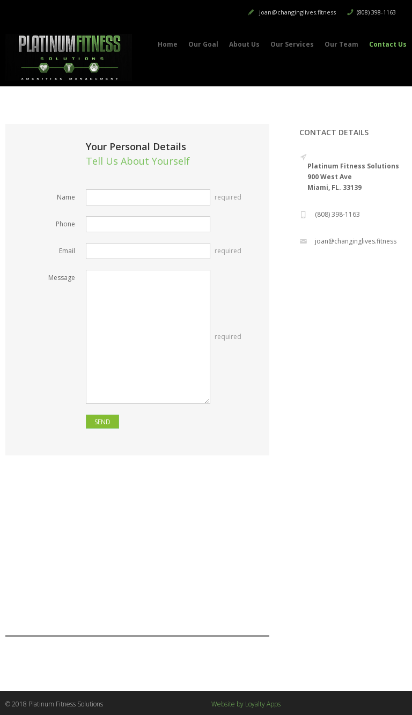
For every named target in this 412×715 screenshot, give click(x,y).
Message (61, 277)
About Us (244, 44)
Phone (65, 223)
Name (66, 197)
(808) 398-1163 (376, 12)
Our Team (341, 44)
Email (67, 250)
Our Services (292, 44)
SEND (102, 421)
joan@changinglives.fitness (297, 12)
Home (168, 44)
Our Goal (203, 44)
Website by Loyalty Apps (246, 704)
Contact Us (388, 44)
